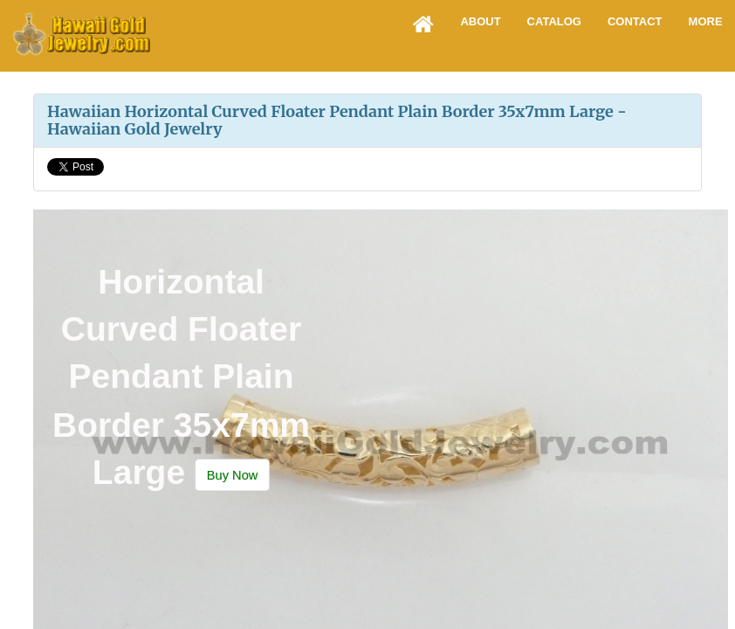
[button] (232, 475)
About (480, 21)
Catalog (554, 21)
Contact (635, 21)
